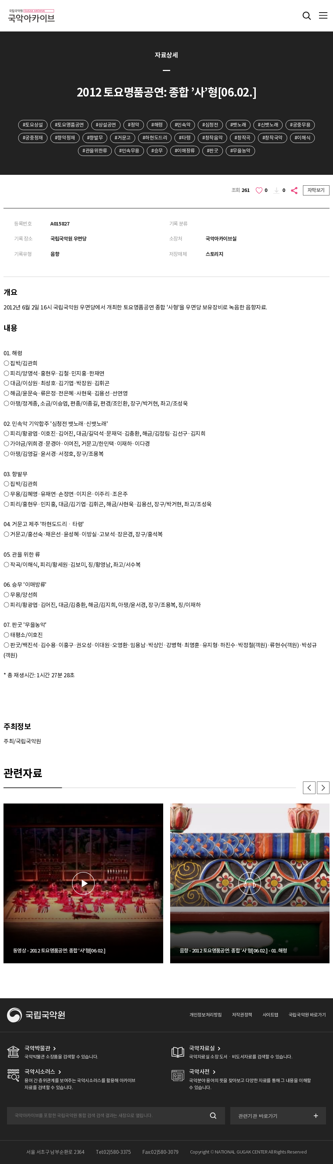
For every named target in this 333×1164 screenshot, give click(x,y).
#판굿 (212, 151)
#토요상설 (33, 125)
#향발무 (95, 138)
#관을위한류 (94, 151)
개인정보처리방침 (205, 1015)
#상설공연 (106, 125)
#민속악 (182, 125)
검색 (212, 1116)
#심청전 (210, 125)
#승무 (157, 151)
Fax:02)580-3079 (160, 1152)
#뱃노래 (238, 125)
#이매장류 (185, 151)
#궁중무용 (300, 125)
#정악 (133, 125)
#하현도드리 (155, 138)
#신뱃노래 (268, 125)
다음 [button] (323, 787)
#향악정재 (65, 138)
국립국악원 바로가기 (307, 1015)
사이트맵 (270, 1015)
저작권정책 (242, 1015)
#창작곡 (242, 138)
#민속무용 (129, 151)
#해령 (157, 125)
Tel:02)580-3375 (113, 1152)
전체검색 (306, 15)
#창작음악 (212, 138)
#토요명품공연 (69, 125)
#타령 (184, 138)
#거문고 (122, 138)
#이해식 (302, 138)
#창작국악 (272, 138)
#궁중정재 (33, 138)
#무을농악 (240, 151)
